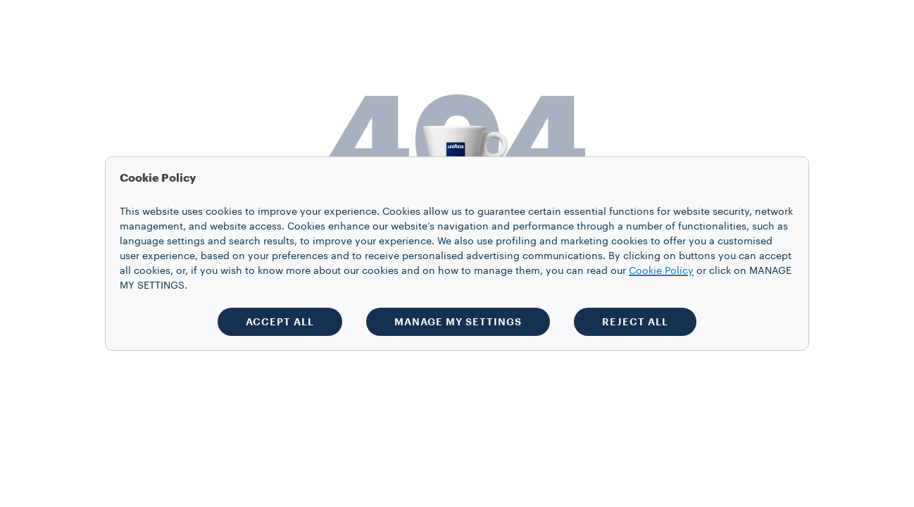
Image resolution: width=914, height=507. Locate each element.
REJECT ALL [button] (635, 322)
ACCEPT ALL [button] (280, 322)
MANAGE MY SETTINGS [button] (458, 322)
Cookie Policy (661, 271)
